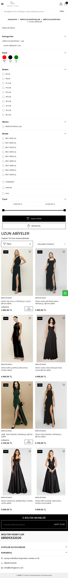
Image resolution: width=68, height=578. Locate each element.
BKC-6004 (9, 156)
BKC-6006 (9, 165)
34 (6, 88)
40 (6, 101)
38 (6, 97)
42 (6, 106)
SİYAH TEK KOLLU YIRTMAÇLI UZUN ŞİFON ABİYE (16, 302)
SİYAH (10, 59)
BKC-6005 (9, 161)
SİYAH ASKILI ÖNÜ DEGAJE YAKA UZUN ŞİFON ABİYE (48, 369)
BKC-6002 (9, 143)
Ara (62, 11)
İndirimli (7, 187)
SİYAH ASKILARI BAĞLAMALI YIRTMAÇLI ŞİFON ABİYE (47, 302)
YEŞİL (16, 59)
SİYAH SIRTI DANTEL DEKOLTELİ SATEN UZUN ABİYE (48, 502)
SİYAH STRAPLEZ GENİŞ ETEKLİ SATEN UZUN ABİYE (17, 502)
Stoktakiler (8, 182)
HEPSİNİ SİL (34, 226)
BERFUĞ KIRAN (11, 126)
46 (6, 115)
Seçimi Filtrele (34, 218)
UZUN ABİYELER (12, 45)
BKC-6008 (9, 170)
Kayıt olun (59, 524)
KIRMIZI (4, 59)
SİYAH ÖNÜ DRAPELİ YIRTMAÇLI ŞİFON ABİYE (48, 435)
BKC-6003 (9, 152)
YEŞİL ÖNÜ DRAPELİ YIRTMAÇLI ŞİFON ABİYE (16, 435)
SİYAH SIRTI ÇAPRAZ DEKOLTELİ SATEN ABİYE (14, 369)
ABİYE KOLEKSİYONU (51, 19)
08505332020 (11, 538)
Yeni (5, 193)
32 (6, 83)
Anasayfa (12, 19)
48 (6, 78)
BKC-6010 (9, 147)
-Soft (19, 575)
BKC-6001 (9, 138)
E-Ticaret (25, 575)
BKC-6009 (9, 174)
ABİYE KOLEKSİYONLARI (30, 19)
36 (6, 92)
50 (6, 74)
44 (6, 110)
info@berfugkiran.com (13, 568)
